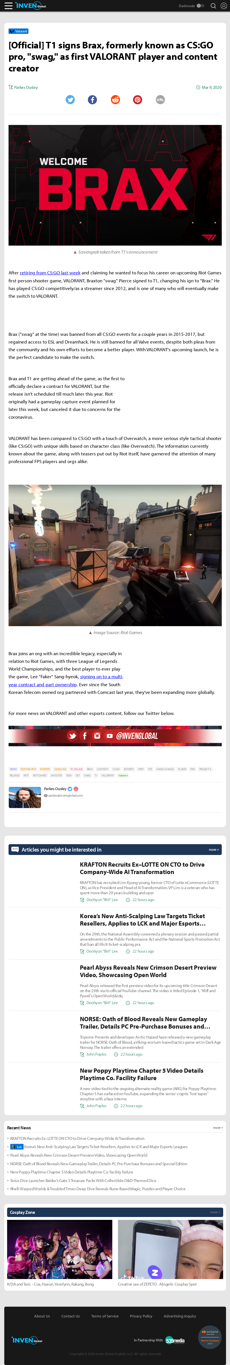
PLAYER (182, 769)
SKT (78, 775)
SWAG (87, 775)
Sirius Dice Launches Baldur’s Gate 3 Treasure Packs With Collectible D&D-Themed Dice (83, 1180)
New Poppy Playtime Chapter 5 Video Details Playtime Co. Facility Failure (71, 1172)
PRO (192, 769)
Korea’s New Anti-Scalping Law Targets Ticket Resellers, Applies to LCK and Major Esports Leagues (99, 1147)
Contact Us (70, 1316)
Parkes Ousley (55, 789)
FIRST (141, 769)
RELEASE (15, 775)
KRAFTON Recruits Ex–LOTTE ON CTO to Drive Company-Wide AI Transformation (77, 1138)
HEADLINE (60, 769)
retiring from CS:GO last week (50, 273)
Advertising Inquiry (180, 1316)
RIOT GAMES (40, 775)
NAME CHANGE (165, 769)
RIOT (26, 775)
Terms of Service (105, 1316)
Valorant (122, 775)
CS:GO (116, 769)
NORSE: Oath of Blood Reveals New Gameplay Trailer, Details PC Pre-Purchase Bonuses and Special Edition (98, 1163)
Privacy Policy (141, 1316)
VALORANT (107, 775)
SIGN (69, 775)
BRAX (90, 769)
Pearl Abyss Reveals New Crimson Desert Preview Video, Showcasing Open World (78, 1155)
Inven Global (30, 5)
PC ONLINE (77, 769)
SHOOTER (56, 775)
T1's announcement (139, 252)
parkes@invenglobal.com (65, 795)
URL (160, 99)
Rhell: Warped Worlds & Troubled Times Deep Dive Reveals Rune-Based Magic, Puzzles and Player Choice (98, 1188)
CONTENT (102, 769)
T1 (96, 775)
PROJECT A (205, 769)
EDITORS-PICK (28, 769)
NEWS (13, 769)
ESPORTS (45, 769)
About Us (42, 1316)
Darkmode (187, 5)
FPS (150, 769)
